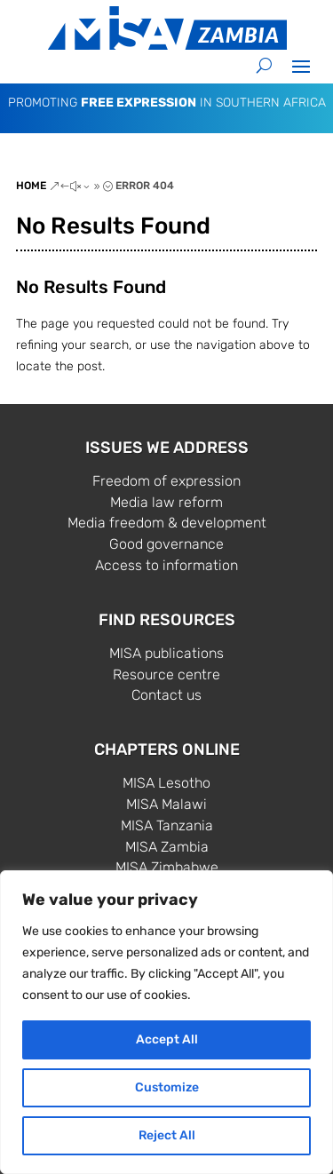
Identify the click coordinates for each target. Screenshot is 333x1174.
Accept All (167, 1039)
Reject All (167, 1135)
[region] (166, 1022)
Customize (167, 1087)
